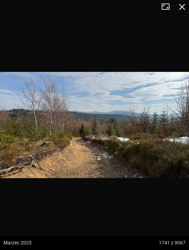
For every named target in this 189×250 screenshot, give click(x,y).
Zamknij (182, 7)
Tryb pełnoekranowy (168, 7)
